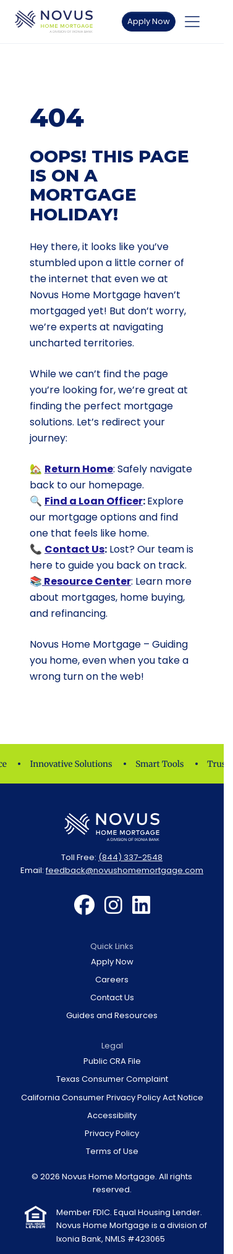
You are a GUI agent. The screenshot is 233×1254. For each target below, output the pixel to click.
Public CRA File (112, 1061)
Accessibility (112, 1115)
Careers (112, 979)
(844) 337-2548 (130, 857)
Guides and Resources (112, 1015)
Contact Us (74, 549)
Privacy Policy (112, 1133)
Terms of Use (112, 1151)
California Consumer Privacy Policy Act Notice (112, 1097)
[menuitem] (84, 906)
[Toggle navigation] (192, 21)
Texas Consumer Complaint (112, 1079)
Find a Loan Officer (93, 501)
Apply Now (148, 21)
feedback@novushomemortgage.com (124, 870)
